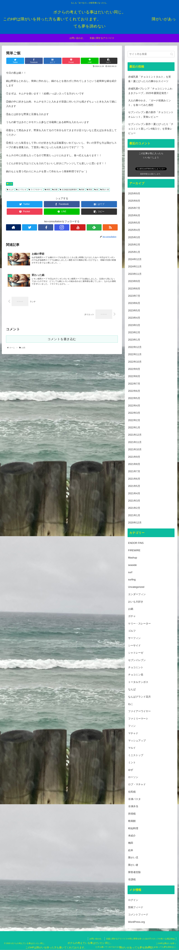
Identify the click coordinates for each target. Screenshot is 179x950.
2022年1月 (134, 427)
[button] (171, 54)
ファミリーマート (138, 718)
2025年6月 (134, 215)
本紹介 (132, 835)
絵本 (130, 850)
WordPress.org (136, 922)
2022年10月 (135, 361)
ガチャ (132, 616)
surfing (132, 579)
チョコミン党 (135, 674)
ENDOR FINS (136, 543)
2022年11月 (135, 354)
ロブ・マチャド (137, 784)
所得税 (132, 813)
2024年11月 (135, 266)
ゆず (130, 769)
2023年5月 (134, 310)
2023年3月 (134, 325)
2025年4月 (134, 230)
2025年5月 (134, 222)
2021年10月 (135, 449)
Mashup (132, 557)
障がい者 (104, 190)
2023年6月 (134, 303)
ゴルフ (132, 630)
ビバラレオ (21, 190)
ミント (132, 762)
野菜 (89, 190)
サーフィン (134, 638)
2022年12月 (135, 347)
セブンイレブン (137, 660)
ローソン (133, 777)
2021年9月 (134, 456)
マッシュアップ (137, 740)
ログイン (133, 900)
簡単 (81, 190)
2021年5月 (134, 486)
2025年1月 (134, 252)
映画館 (132, 821)
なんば (132, 689)
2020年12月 (135, 522)
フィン (132, 726)
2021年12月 (135, 434)
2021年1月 (134, 515)
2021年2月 (134, 508)
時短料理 (133, 828)
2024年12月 (135, 259)
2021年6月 (134, 478)
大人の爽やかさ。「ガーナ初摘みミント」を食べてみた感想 (149, 102)
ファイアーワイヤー (139, 711)
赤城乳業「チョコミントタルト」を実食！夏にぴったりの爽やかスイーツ (149, 79)
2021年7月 (134, 471)
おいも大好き (135, 601)
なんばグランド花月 (139, 696)
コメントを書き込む (62, 339)
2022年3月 (134, 412)
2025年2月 (134, 244)
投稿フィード (135, 907)
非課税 (132, 879)
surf (130, 572)
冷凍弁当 (133, 806)
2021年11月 (135, 442)
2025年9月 (134, 193)
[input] (151, 54)
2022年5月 (134, 398)
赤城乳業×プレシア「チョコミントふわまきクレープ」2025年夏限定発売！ (150, 91)
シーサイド (134, 645)
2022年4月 (134, 405)
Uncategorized (136, 587)
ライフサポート (35, 190)
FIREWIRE (134, 550)
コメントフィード (138, 914)
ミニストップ (135, 755)
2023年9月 (134, 281)
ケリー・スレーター (139, 623)
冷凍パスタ (134, 799)
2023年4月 (134, 317)
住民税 (132, 791)
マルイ (132, 747)
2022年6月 (134, 391)
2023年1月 (134, 339)
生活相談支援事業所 (68, 190)
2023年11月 (135, 274)
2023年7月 (134, 295)
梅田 (130, 843)
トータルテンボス (138, 682)
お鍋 (9, 184)
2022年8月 (134, 376)
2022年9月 (134, 369)
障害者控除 (134, 872)
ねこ (130, 704)
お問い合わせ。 (96, 939)
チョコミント (135, 667)
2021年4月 (134, 493)
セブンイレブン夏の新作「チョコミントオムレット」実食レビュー (150, 114)
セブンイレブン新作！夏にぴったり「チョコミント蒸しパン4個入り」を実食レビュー (150, 129)
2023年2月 (134, 332)
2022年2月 (134, 420)
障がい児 (133, 857)
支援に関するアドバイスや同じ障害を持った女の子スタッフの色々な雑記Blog (140, 939)
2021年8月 (134, 464)
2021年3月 (134, 500)
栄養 (54, 190)
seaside (132, 565)
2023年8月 (134, 288)
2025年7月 (134, 208)
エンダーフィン (137, 594)
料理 (47, 190)
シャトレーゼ (135, 652)
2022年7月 (134, 383)
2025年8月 (134, 200)
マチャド (133, 733)
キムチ (10, 190)
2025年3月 (134, 237)
